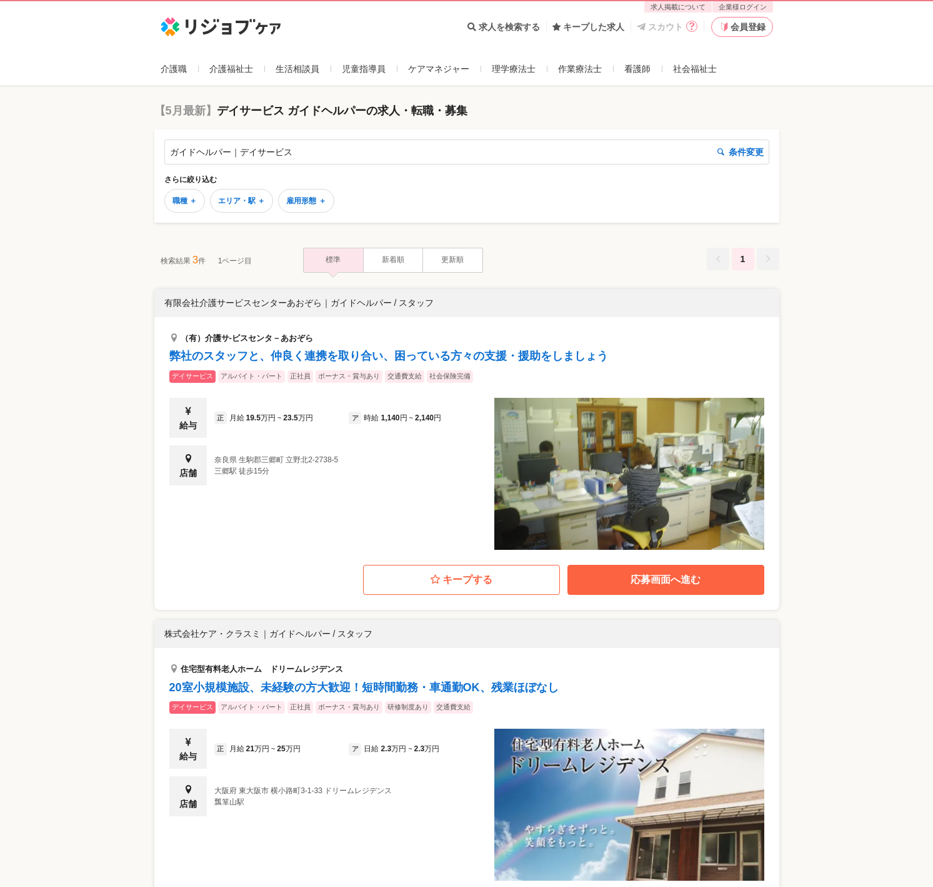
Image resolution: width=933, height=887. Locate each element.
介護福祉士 (231, 69)
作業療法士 (580, 69)
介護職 (174, 69)
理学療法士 (514, 69)
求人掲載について (678, 7)
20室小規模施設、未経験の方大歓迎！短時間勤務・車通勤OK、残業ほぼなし (364, 687)
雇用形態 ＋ (306, 200)
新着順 (393, 259)
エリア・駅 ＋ (241, 200)
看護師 (637, 69)
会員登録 (742, 27)
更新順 (452, 259)
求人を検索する (503, 27)
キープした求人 (588, 27)
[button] (466, 419)
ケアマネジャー (438, 69)
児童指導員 (364, 69)
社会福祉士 (695, 69)
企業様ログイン (743, 7)
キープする (461, 580)
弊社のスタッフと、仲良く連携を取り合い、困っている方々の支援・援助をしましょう (388, 356)
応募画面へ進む (666, 579)
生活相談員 (297, 69)
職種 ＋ (184, 200)
